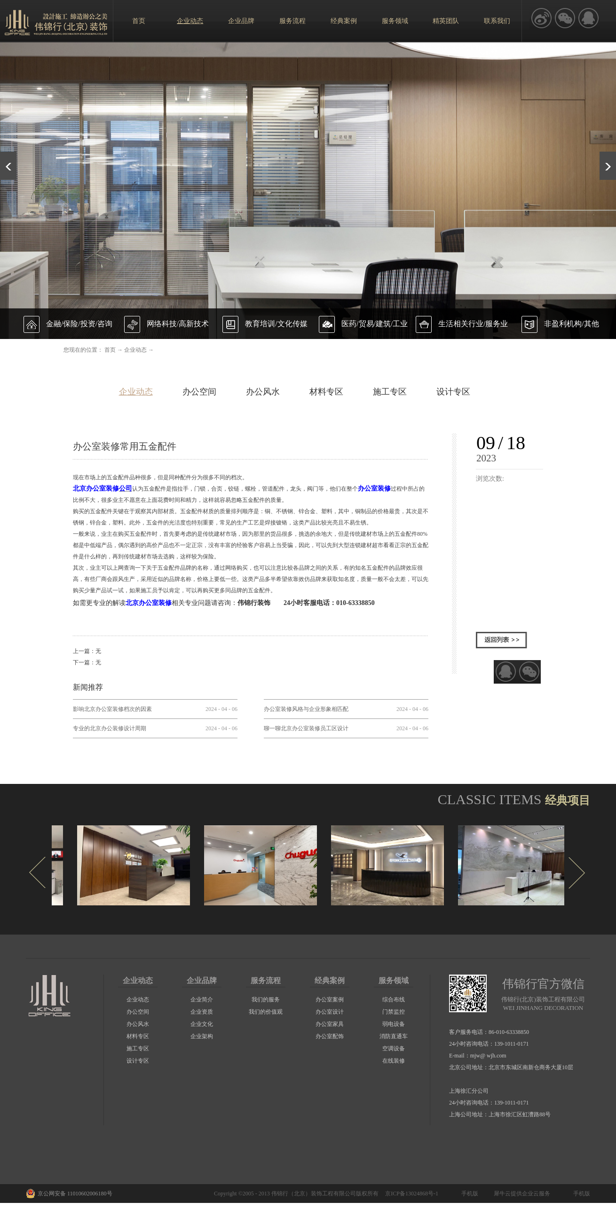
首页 (138, 20)
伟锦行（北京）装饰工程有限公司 (313, 1193)
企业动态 (135, 350)
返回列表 (501, 640)
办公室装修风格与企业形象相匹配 (306, 709)
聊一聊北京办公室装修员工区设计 (306, 728)
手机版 (468, 1193)
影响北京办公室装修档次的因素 (112, 709)
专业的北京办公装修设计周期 (109, 728)
